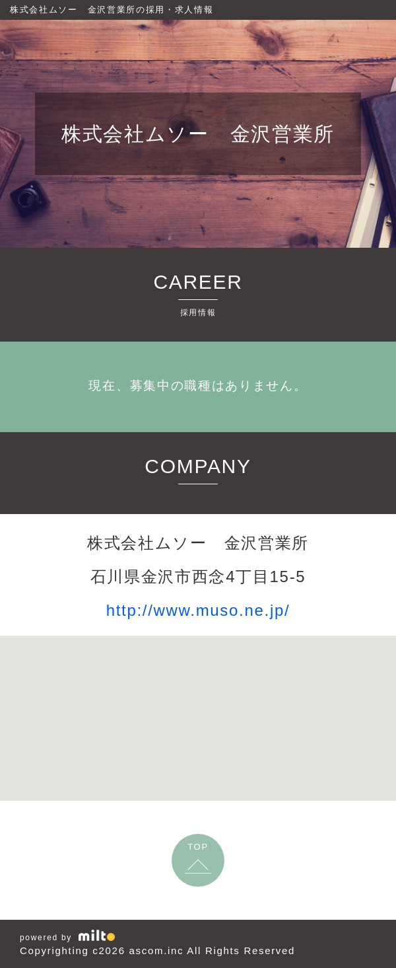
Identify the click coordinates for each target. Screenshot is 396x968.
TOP (198, 847)
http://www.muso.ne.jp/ (198, 610)
